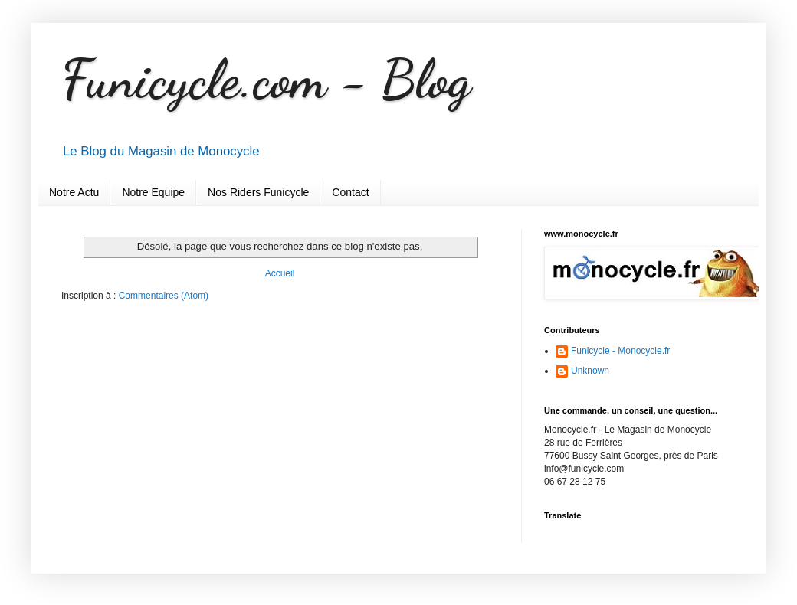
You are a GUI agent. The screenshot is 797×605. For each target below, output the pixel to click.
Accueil (280, 273)
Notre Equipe (153, 192)
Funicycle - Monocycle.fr (620, 350)
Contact (350, 192)
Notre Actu (74, 192)
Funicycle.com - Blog (266, 79)
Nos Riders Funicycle (258, 192)
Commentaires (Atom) (163, 295)
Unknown (590, 370)
